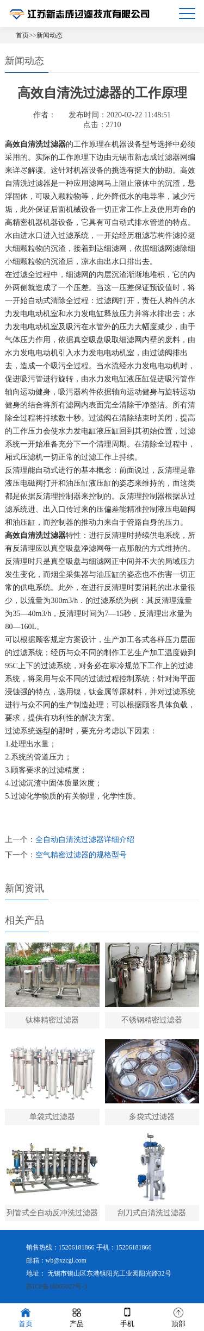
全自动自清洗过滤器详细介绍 (84, 840)
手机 (127, 1316)
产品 (77, 1316)
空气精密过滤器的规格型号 (81, 855)
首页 (22, 35)
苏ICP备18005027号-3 (57, 1286)
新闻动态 (49, 35)
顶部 (178, 1316)
